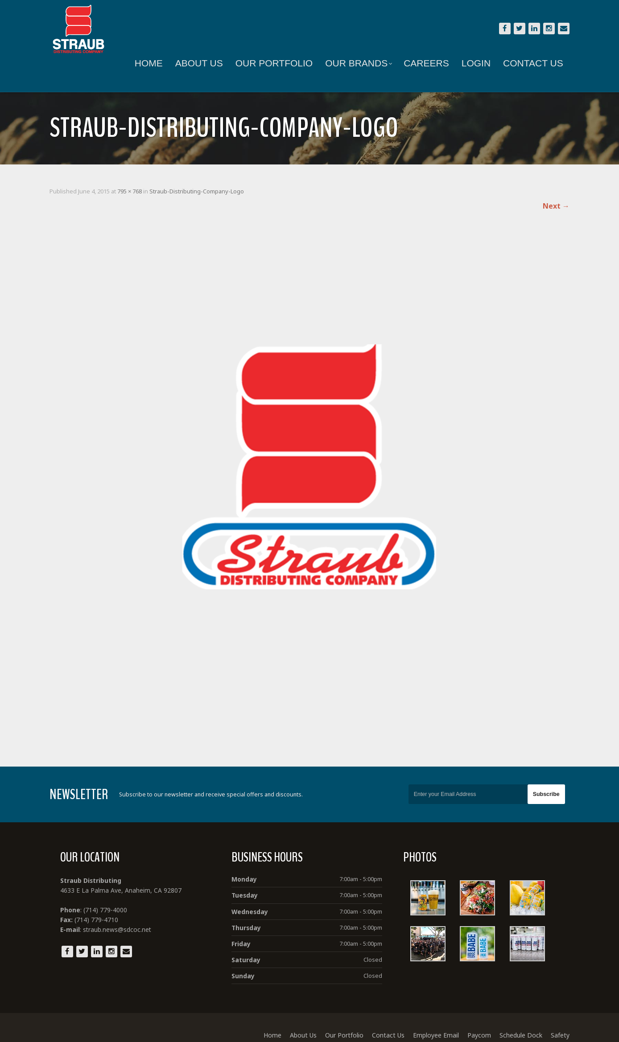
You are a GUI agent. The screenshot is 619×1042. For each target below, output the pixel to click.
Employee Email (430, 1025)
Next (550, 206)
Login (470, 63)
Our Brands (353, 63)
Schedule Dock (515, 1025)
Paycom (473, 1025)
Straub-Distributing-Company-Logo (202, 191)
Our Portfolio (268, 63)
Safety (554, 1025)
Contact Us (527, 63)
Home (143, 63)
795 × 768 (135, 191)
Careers (421, 63)
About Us (193, 63)
